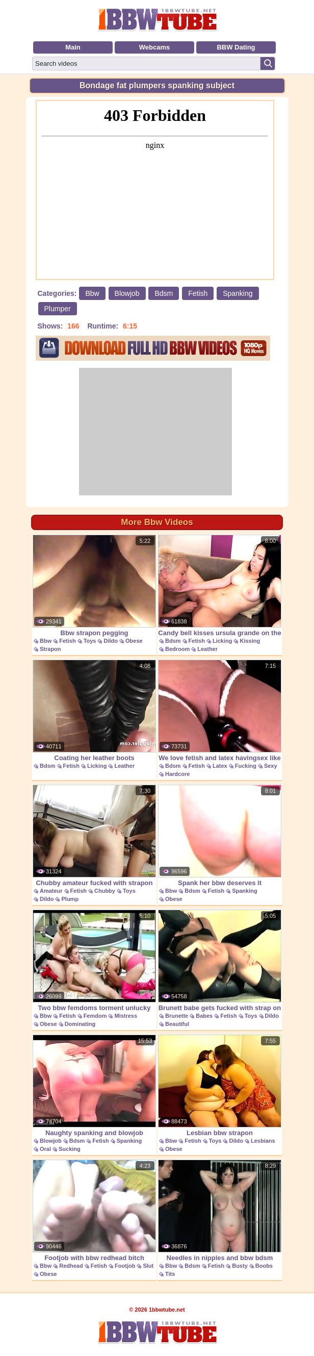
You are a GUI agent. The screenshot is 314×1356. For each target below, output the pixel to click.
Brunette (176, 1016)
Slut (148, 1266)
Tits (170, 1274)
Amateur (51, 891)
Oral (45, 1149)
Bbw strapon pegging (94, 586)
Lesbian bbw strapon (219, 1086)
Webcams (154, 47)
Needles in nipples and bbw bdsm (219, 1211)
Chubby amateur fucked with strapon (94, 836)
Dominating (80, 1024)
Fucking (245, 766)
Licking (222, 641)
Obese (134, 641)
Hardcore (177, 774)
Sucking (70, 1149)
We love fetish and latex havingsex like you (219, 716)
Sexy (270, 766)
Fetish (197, 293)
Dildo (110, 641)
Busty (240, 1266)
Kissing (250, 641)
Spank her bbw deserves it (219, 836)
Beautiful (177, 1024)
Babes (204, 1016)
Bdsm (163, 293)
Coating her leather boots (94, 711)
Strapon (50, 649)
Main (73, 47)
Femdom (95, 1016)
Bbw (92, 293)
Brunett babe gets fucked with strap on (219, 961)
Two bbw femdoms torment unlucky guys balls (94, 966)
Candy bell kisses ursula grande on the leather (219, 591)
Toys (90, 641)
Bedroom (177, 649)
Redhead (71, 1266)
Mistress (125, 1016)
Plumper (57, 309)
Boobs (264, 1266)
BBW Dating (236, 47)
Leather (207, 649)
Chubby (104, 891)
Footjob (125, 1266)
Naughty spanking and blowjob (94, 1086)
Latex (220, 766)
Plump (69, 899)
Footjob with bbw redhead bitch (94, 1211)
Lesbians (263, 1141)
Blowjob (127, 293)
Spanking (237, 293)
